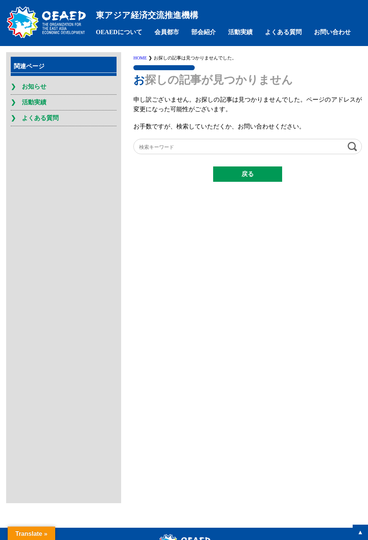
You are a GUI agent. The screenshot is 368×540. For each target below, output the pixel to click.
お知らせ (34, 86)
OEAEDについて (119, 32)
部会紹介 (203, 32)
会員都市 (166, 32)
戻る (248, 174)
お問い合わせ (332, 32)
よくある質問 (283, 32)
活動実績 (240, 32)
